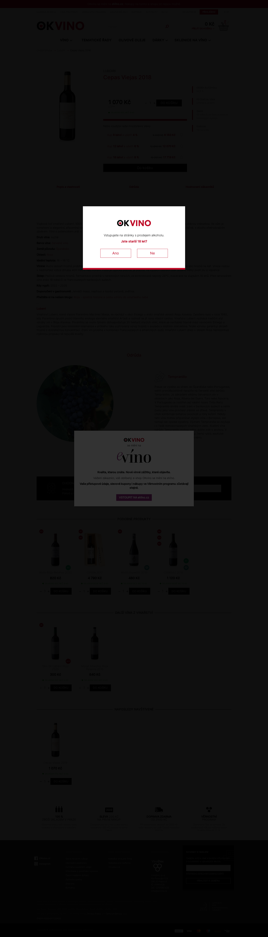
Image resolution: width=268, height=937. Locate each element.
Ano (115, 253)
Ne (152, 253)
